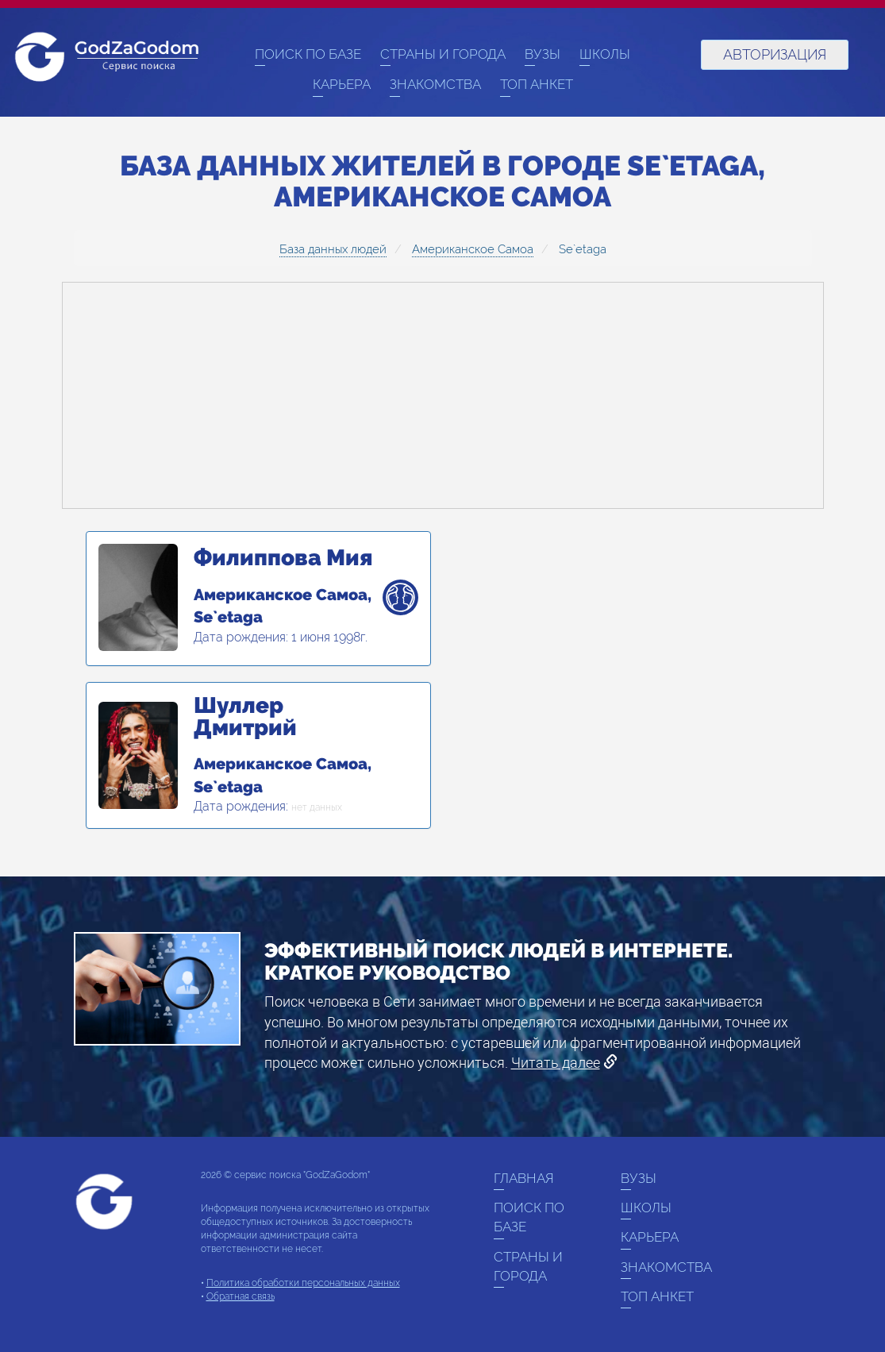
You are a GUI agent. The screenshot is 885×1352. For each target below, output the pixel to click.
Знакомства (435, 84)
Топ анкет (536, 84)
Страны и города (443, 54)
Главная (524, 1178)
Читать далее (555, 1062)
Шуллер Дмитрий (245, 717)
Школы (604, 54)
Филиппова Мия (283, 558)
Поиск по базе (308, 54)
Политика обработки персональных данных (303, 1282)
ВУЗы (542, 54)
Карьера (342, 84)
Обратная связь (240, 1296)
